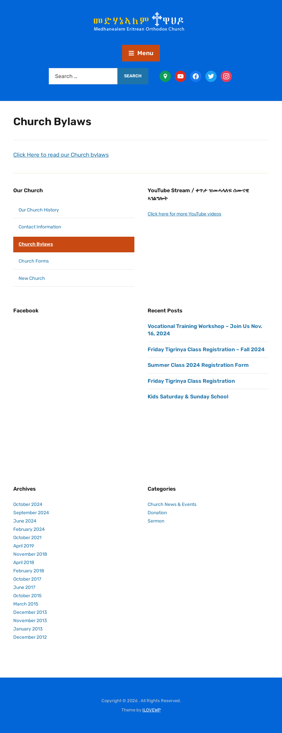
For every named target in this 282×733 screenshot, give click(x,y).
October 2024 (27, 504)
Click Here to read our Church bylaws (61, 154)
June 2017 (24, 587)
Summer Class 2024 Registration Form (198, 365)
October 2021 (27, 537)
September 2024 (31, 513)
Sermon (156, 521)
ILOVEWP (151, 709)
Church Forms (34, 261)
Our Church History (39, 210)
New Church (32, 278)
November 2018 (30, 554)
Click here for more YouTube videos (184, 214)
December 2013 (30, 612)
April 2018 (23, 562)
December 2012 (30, 637)
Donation (157, 513)
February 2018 (28, 571)
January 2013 (27, 629)
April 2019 (23, 546)
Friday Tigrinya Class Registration (191, 381)
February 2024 (29, 529)
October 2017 (27, 579)
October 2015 (27, 596)
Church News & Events (172, 504)
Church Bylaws (36, 244)
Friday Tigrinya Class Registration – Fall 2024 (206, 349)
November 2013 (30, 620)
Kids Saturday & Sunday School (188, 396)
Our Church (28, 190)
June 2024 (24, 521)
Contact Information (40, 227)
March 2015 (25, 604)
